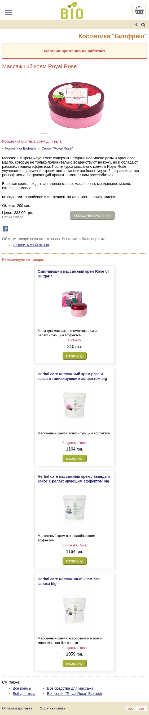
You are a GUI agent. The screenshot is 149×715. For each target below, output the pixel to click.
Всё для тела (24, 693)
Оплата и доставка (17, 708)
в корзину (74, 356)
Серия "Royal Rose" (57, 148)
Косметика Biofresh (20, 148)
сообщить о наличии (92, 215)
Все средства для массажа (70, 688)
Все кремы (22, 688)
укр (141, 709)
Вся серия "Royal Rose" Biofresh (74, 693)
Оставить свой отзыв (31, 245)
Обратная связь (52, 708)
